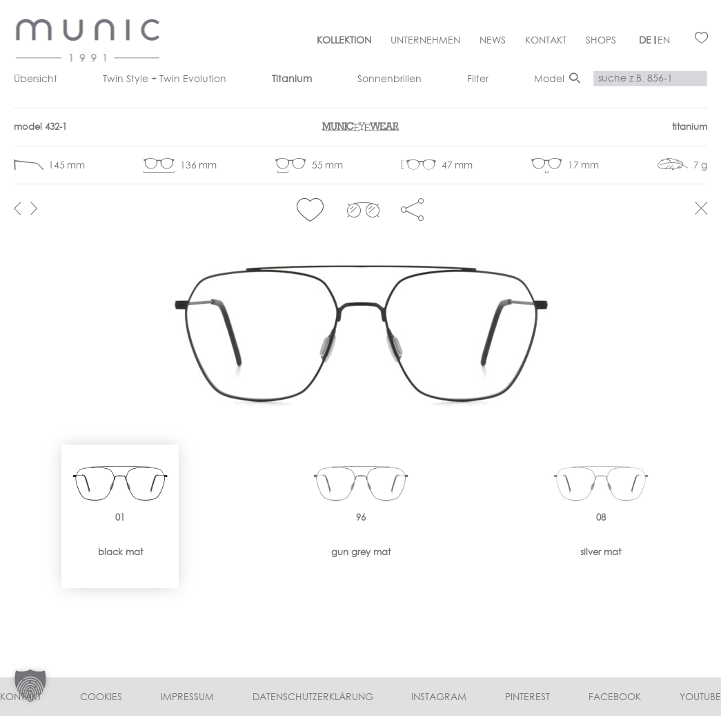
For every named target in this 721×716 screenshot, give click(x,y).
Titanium (292, 79)
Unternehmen (425, 40)
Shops (601, 40)
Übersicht (35, 79)
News (493, 40)
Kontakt (545, 40)
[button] (310, 210)
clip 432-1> (363, 209)
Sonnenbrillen (389, 79)
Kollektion (344, 40)
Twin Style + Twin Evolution (164, 79)
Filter (477, 79)
